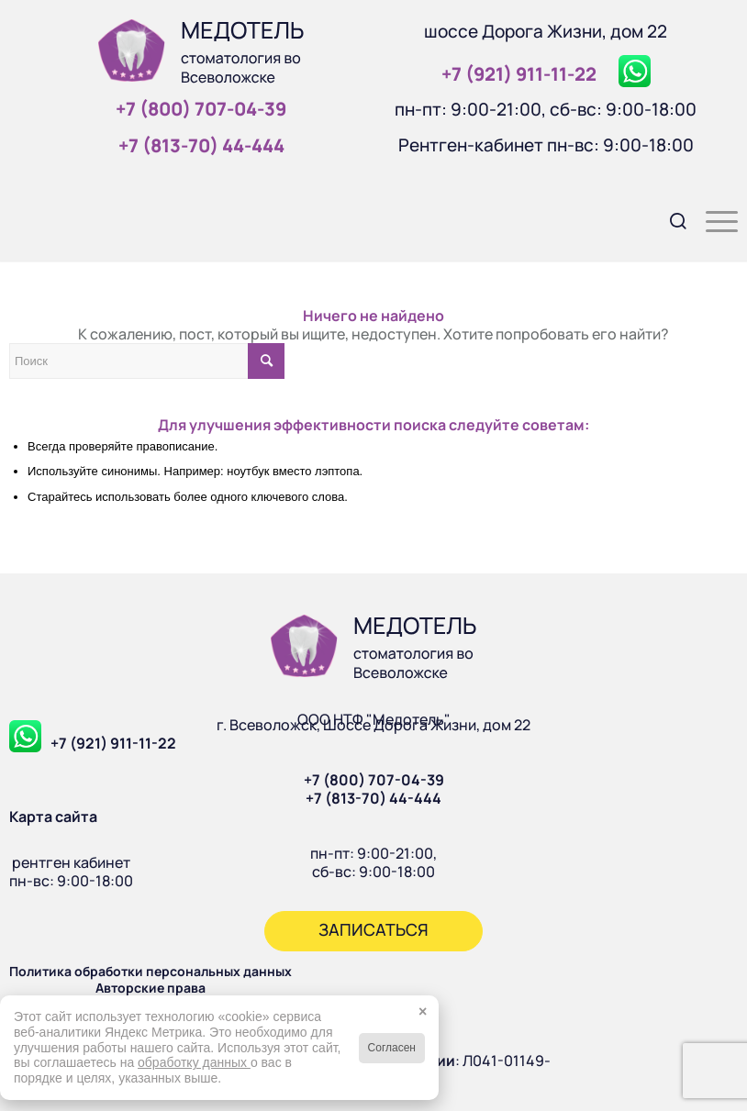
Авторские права (150, 987)
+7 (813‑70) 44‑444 (201, 145)
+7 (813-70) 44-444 (373, 798)
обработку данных (194, 1062)
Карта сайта (53, 816)
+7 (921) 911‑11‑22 (518, 73)
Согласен (392, 1047)
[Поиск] (669, 219)
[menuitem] (669, 219)
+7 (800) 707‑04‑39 (201, 108)
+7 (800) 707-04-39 (374, 780)
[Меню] (712, 219)
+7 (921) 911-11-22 (113, 743)
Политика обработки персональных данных (150, 971)
